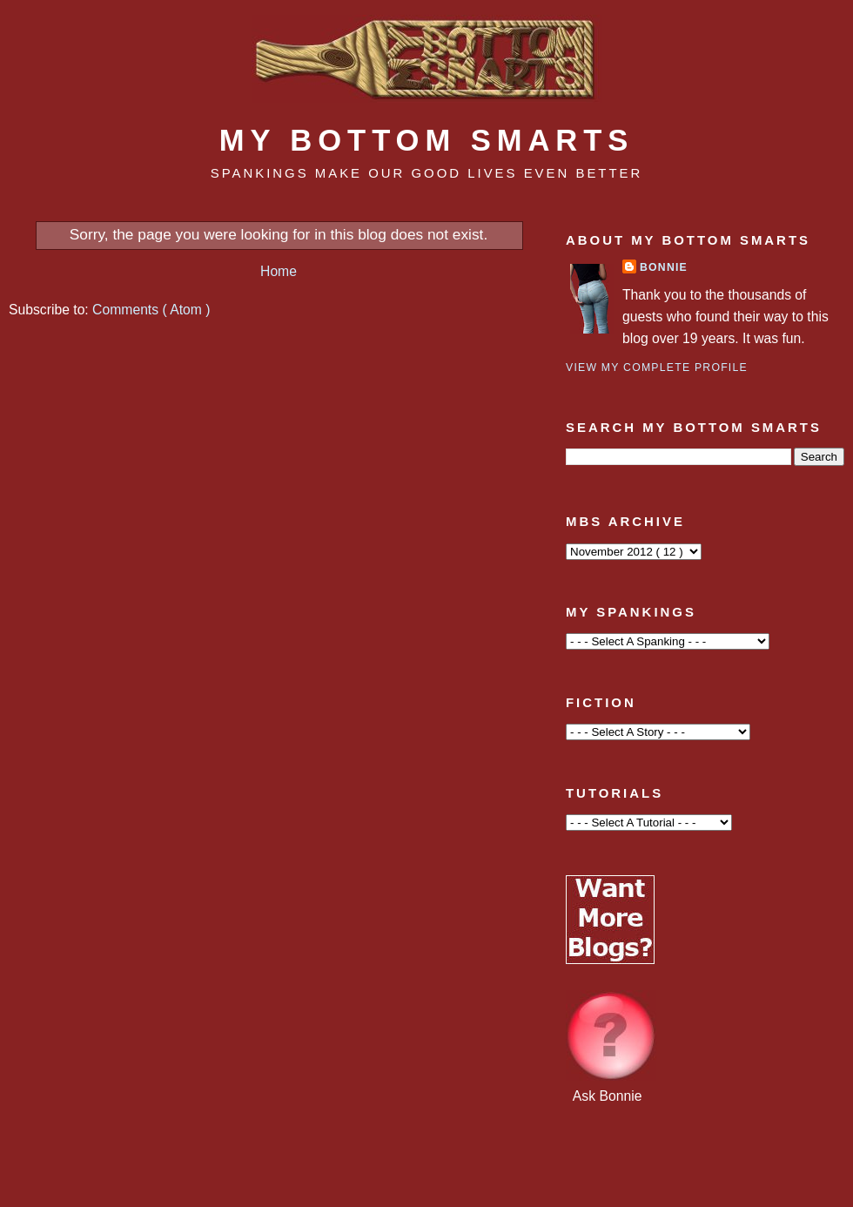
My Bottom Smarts (427, 140)
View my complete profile (657, 367)
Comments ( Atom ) (151, 309)
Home (278, 271)
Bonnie (664, 267)
